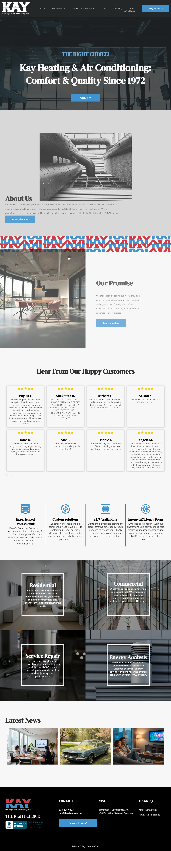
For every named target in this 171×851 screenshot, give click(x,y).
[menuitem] (43, 8)
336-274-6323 (66, 809)
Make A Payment (148, 809)
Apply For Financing (149, 814)
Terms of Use (93, 846)
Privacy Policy (79, 846)
